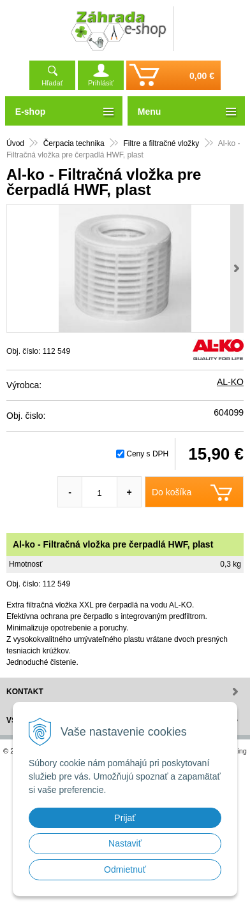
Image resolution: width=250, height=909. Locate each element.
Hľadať (52, 83)
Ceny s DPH (147, 453)
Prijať (124, 818)
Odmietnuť (125, 869)
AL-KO (230, 382)
